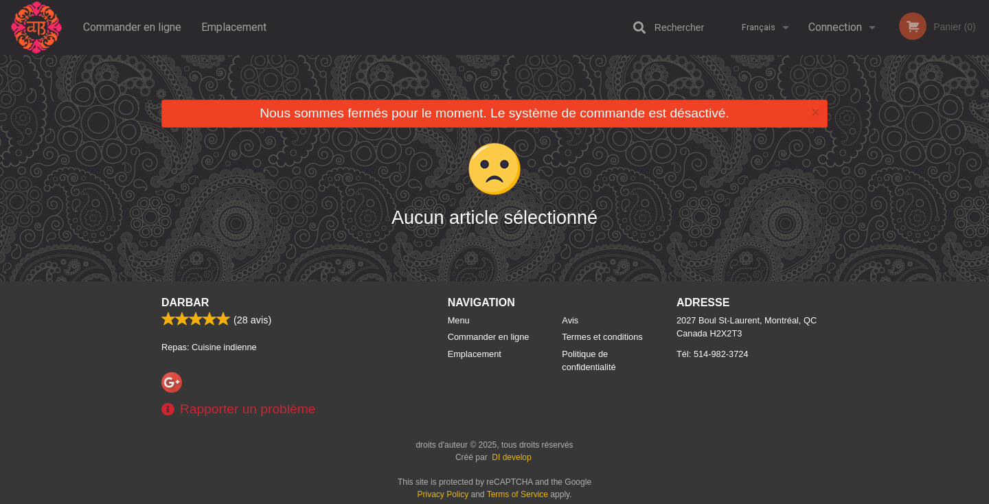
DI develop (511, 457)
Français (758, 27)
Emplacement (233, 27)
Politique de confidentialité (588, 360)
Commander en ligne (132, 27)
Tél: (713, 354)
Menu (459, 320)
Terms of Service (517, 494)
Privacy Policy (443, 494)
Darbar (185, 302)
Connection (835, 27)
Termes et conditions (602, 337)
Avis (570, 320)
